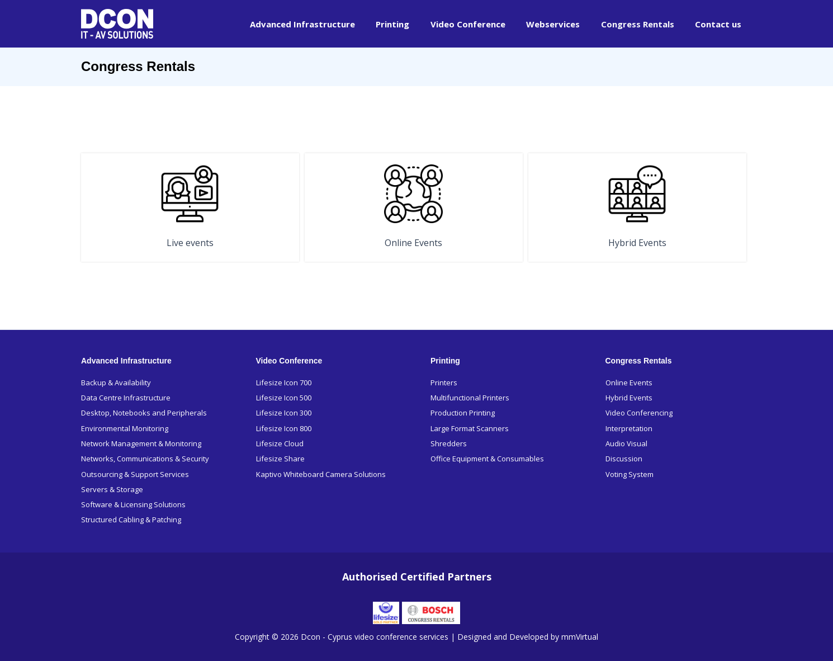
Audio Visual (626, 443)
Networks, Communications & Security (145, 459)
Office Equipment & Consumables (487, 459)
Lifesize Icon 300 (283, 413)
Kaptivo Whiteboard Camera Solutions (321, 474)
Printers (443, 382)
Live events (190, 243)
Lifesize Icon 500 (283, 397)
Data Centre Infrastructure (126, 397)
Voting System (629, 474)
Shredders (448, 443)
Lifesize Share (280, 459)
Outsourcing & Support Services (135, 474)
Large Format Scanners (469, 428)
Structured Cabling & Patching (131, 519)
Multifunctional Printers (469, 397)
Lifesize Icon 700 (283, 382)
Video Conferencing (639, 413)
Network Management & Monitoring (141, 443)
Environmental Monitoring (124, 428)
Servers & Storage (112, 489)
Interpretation (628, 428)
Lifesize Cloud (280, 443)
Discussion (623, 459)
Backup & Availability (116, 382)
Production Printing (462, 413)
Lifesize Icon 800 (283, 428)
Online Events (413, 243)
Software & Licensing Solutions (133, 504)
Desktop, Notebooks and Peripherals (144, 413)
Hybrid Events (637, 243)
